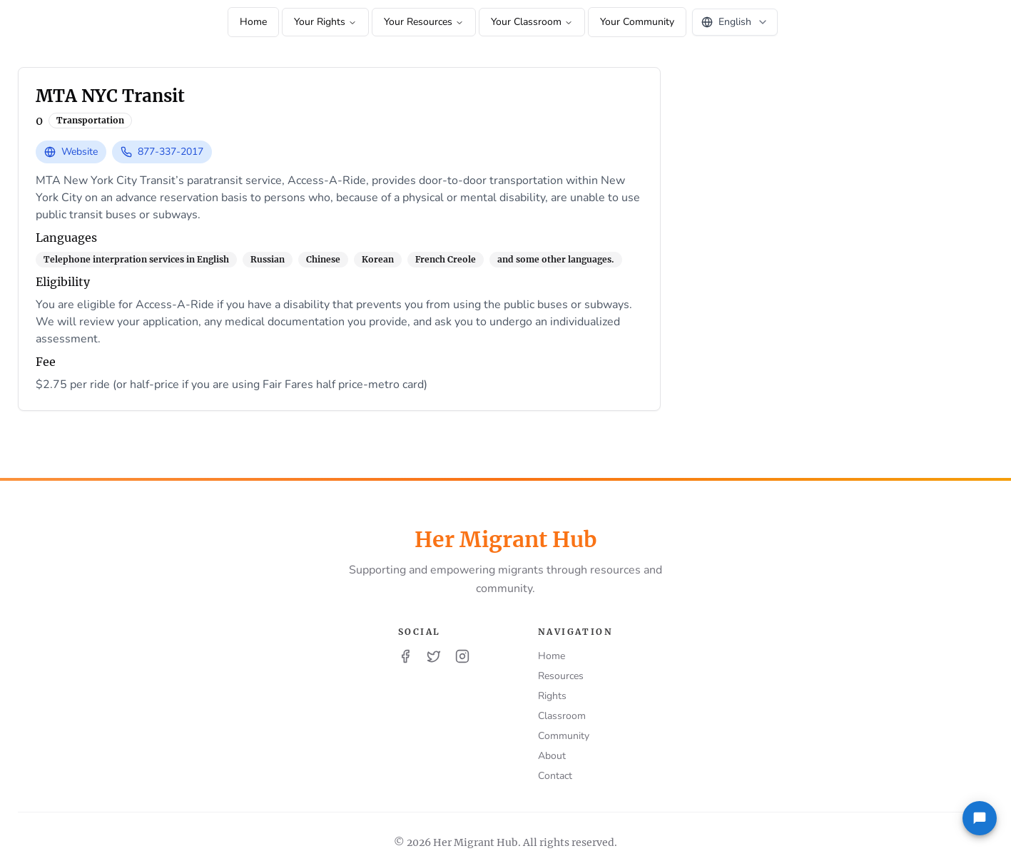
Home (253, 22)
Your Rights (325, 22)
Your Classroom (532, 22)
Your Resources (424, 22)
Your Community (637, 22)
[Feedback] (979, 818)
